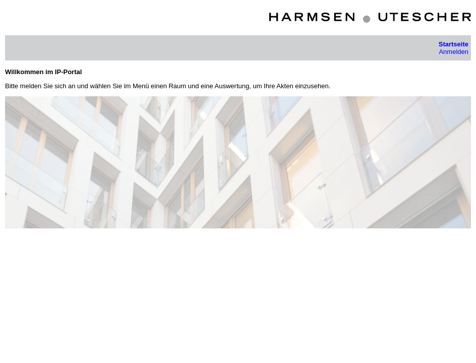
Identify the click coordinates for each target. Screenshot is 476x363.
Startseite (453, 44)
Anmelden (453, 51)
